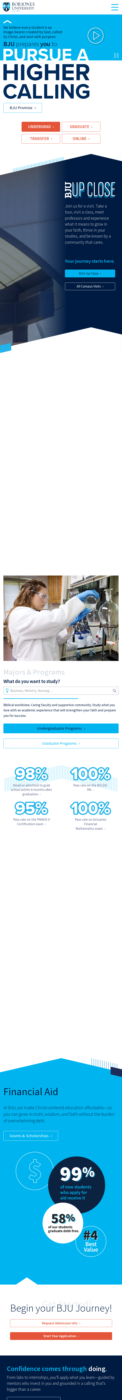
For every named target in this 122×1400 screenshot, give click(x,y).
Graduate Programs (59, 743)
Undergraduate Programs (59, 728)
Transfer (39, 138)
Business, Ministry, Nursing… (31, 690)
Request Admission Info (60, 1323)
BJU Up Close (89, 273)
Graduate (79, 126)
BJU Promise (21, 107)
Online (79, 138)
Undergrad (39, 126)
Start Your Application (59, 1336)
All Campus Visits (89, 286)
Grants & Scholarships (29, 1135)
